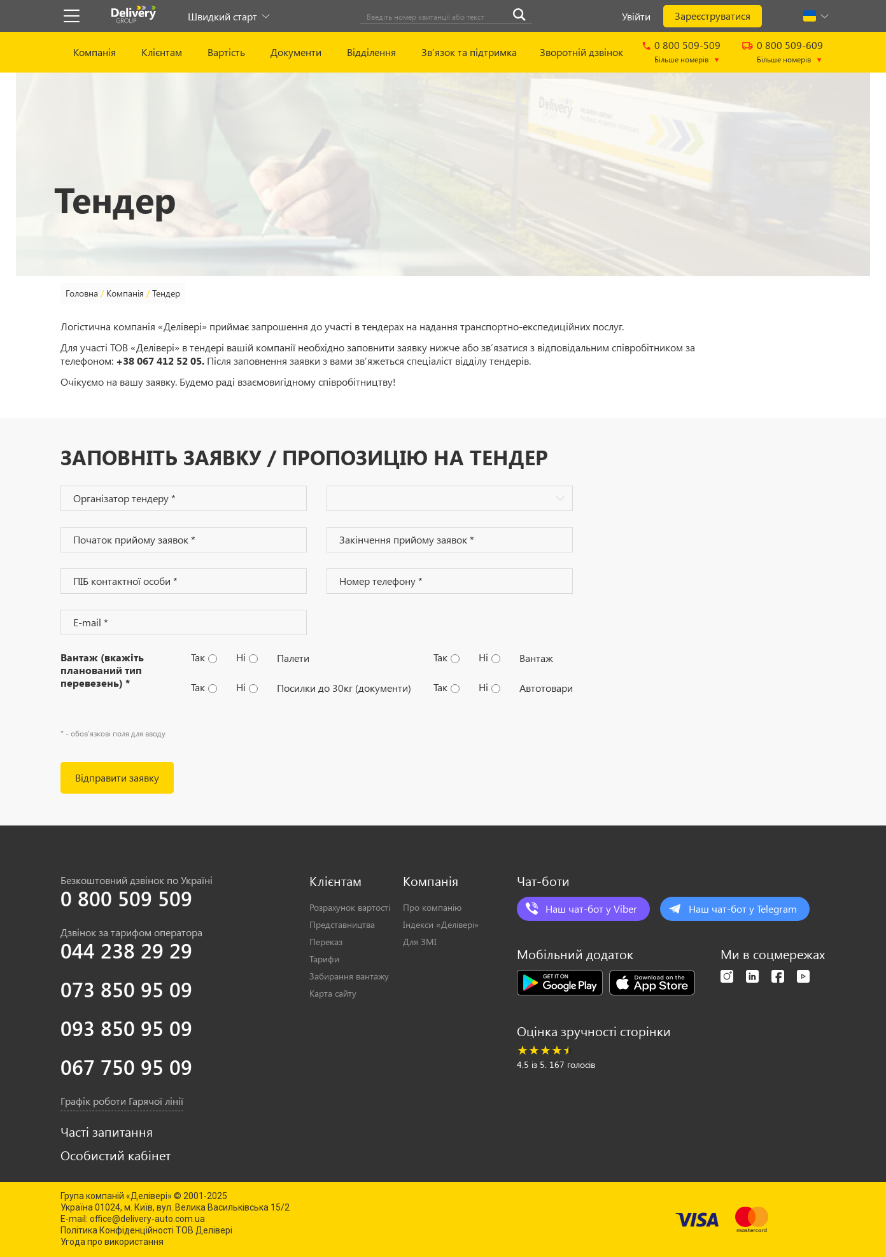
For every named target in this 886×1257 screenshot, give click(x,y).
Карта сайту (332, 993)
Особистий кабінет (115, 1155)
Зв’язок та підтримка (469, 52)
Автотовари (546, 687)
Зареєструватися (712, 15)
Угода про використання (112, 1242)
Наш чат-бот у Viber (591, 908)
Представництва (342, 924)
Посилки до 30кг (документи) (344, 687)
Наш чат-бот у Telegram (743, 908)
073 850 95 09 (126, 989)
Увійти (636, 16)
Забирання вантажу (349, 976)
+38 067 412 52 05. (160, 360)
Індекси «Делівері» (441, 924)
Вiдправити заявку (117, 777)
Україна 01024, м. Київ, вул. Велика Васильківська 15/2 (175, 1207)
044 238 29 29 (126, 950)
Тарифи (324, 959)
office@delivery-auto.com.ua (147, 1219)
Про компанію (432, 907)
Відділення (371, 52)
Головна (82, 293)
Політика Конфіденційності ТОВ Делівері (146, 1230)
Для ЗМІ (420, 942)
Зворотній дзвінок (581, 52)
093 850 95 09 (126, 1027)
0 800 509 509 (126, 898)
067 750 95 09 (126, 1066)
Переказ (325, 942)
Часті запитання (106, 1131)
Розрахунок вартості (349, 907)
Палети (293, 657)
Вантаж (536, 657)
